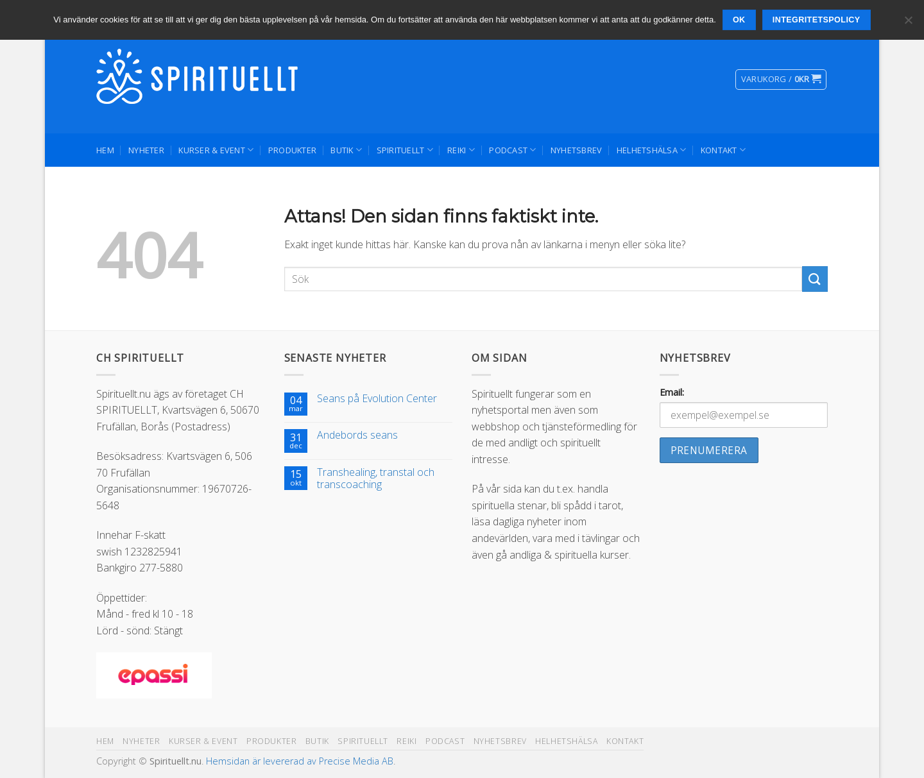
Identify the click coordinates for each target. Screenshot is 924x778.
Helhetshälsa (652, 150)
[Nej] (908, 23)
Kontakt (723, 150)
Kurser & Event (215, 150)
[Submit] (815, 278)
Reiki (461, 150)
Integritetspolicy (816, 19)
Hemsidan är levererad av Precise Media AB (299, 761)
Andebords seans (357, 435)
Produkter (292, 150)
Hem (105, 150)
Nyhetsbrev (577, 150)
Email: (672, 392)
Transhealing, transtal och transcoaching (375, 478)
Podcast (512, 150)
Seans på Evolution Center (377, 399)
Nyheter (146, 150)
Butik (346, 150)
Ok (739, 19)
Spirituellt (405, 150)
